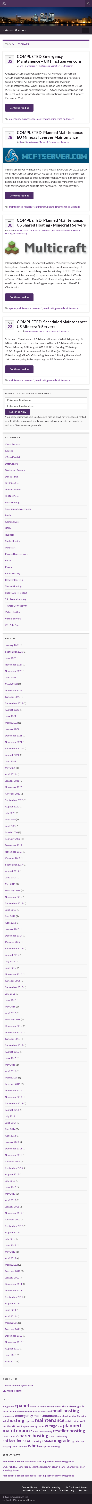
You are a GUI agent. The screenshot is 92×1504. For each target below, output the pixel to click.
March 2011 (11, 1322)
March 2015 (11, 1077)
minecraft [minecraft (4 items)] (79, 1420)
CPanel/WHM (21, 230)
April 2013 (10, 1200)
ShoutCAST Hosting (16, 592)
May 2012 (10, 1251)
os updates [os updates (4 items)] (38, 1426)
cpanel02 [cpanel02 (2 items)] (34, 1406)
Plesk (8, 560)
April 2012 (10, 1258)
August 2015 (12, 1051)
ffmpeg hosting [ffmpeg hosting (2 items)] (63, 1416)
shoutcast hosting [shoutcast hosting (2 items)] (58, 1436)
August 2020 (12, 806)
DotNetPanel (12, 495)
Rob (21, 142)
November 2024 (13, 664)
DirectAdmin (12, 476)
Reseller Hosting (14, 579)
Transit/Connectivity (16, 605)
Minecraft (68, 66)
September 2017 (14, 948)
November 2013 (13, 1155)
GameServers (57, 66)
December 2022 (13, 690)
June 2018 (10, 909)
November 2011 (13, 1290)
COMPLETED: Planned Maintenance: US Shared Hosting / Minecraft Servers (51, 222)
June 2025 (10, 658)
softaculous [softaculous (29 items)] (13, 1440)
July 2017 (10, 961)
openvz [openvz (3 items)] (26, 1426)
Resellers (84, 1490)
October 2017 (12, 942)
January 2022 (12, 729)
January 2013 (12, 1206)
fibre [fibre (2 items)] (74, 1416)
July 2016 (10, 993)
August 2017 (12, 954)
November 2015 (13, 1032)
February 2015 (12, 1084)
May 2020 (10, 819)
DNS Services (12, 483)
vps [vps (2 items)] (11, 1446)
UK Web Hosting (12, 1390)
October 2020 (12, 793)
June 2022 (10, 716)
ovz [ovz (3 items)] (60, 1426)
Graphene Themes (26, 1500)
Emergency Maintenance (38, 66)
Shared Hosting (20, 233)
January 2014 (12, 1142)
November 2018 (13, 896)
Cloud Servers (12, 444)
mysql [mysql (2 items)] (19, 1426)
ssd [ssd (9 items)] (27, 1441)
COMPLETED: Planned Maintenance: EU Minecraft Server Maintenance (50, 135)
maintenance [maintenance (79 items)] (49, 1420)
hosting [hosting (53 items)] (16, 1420)
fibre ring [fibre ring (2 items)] (81, 1416)
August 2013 (12, 1174)
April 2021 (10, 774)
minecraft (56, 119)
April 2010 (10, 1361)
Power (8, 566)
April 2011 (10, 1316)
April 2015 (10, 1071)
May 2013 (10, 1193)
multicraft (68, 119)
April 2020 (10, 825)
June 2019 (10, 877)
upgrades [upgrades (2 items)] (75, 1441)
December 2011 (13, 1284)
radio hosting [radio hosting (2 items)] (45, 1431)
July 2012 (10, 1238)
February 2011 (12, 1329)
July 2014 (10, 1116)
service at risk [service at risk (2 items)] (10, 1436)
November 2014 (13, 1096)
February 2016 (12, 1019)
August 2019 (12, 871)
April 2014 (10, 1135)
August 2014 (12, 1109)
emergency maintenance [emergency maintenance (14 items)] (35, 1415)
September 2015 (14, 1045)
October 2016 (12, 980)
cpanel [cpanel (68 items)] (22, 1405)
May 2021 (10, 767)
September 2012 (14, 1225)
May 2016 (10, 1006)
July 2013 (10, 1180)
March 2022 (11, 722)
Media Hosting (13, 541)
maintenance (43, 119)
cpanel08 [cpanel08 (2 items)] (44, 1406)
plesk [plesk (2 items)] (35, 1431)
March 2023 (11, 683)
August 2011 (12, 1303)
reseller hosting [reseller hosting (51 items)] (69, 1430)
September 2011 (14, 1296)
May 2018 (10, 916)
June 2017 (10, 967)
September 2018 (14, 903)
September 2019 (14, 864)
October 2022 (12, 696)
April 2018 (10, 922)
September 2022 (14, 703)
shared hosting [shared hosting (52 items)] (32, 1435)
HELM (8, 528)
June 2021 (10, 761)
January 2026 (12, 645)
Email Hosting (12, 502)
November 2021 (13, 742)
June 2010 (10, 1355)
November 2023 (13, 671)
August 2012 (12, 1232)
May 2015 (10, 1064)
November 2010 (13, 1342)
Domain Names (13, 489)
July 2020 (10, 813)
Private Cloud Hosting (62, 1490)
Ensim (8, 515)
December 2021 (13, 735)
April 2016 (10, 1013)
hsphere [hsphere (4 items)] (30, 1420)
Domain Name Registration (18, 1385)
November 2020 (13, 787)
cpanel (12, 308)
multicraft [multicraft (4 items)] (9, 1426)
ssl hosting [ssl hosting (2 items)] (35, 1441)
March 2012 (11, 1264)
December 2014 (13, 1090)
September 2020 (14, 800)
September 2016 (14, 987)
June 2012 (10, 1245)
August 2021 (12, 754)
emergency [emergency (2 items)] (8, 1416)
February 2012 (12, 1271)
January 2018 (12, 929)
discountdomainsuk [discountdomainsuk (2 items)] (27, 1411)
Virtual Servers (13, 618)
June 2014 (10, 1122)
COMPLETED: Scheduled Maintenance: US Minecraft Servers (52, 324)
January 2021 (12, 780)
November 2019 (13, 851)
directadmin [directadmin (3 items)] (9, 1411)
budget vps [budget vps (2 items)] (8, 1406)
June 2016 (10, 1000)
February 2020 (12, 838)
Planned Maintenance (59, 142)
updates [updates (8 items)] (47, 1441)
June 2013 (10, 1187)
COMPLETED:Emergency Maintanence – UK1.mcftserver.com (49, 59)
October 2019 (12, 858)
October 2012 (12, 1219)
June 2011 (10, 1309)
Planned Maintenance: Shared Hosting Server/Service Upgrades (38, 1461)
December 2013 (13, 1148)
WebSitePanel (12, 625)
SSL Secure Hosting (15, 599)
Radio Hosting (12, 573)
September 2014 (14, 1103)
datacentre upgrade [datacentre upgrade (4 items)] (72, 1406)
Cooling (9, 450)
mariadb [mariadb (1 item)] (68, 1421)
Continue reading (19, 107)
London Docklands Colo (33, 1490)
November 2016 (13, 974)
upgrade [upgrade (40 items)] (62, 1440)
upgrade (75, 206)
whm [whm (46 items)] (33, 1445)
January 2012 (12, 1277)
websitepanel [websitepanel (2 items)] (20, 1446)
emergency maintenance (22, 119)
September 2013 (14, 1167)
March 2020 (11, 832)
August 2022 (12, 709)
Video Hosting (12, 612)
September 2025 (14, 651)
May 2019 (10, 883)
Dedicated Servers (15, 470)
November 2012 (13, 1213)
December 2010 (13, 1335)
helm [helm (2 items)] (5, 1421)
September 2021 (14, 748)
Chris (22, 66)
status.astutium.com (14, 30)
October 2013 (12, 1161)
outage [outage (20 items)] (51, 1426)
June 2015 (10, 1058)
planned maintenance (58, 206)
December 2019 (13, 845)
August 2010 (12, 1348)
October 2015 (12, 1038)
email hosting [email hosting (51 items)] (65, 1410)
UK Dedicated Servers (77, 1487)
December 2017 (13, 935)
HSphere (9, 534)
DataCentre (11, 463)
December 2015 (13, 1025)
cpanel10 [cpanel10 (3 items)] (54, 1406)
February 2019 (12, 890)
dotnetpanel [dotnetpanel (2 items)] (44, 1411)
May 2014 (10, 1129)
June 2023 (10, 677)
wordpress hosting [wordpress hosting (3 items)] (49, 1446)
